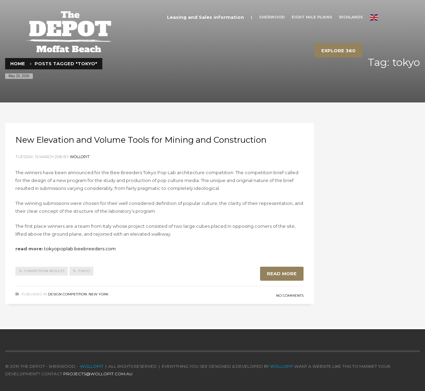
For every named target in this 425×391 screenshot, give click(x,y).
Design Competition (67, 294)
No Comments (290, 295)
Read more (282, 273)
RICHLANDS (351, 17)
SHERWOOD (272, 17)
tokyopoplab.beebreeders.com (80, 248)
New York (98, 294)
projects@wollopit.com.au (97, 373)
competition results (44, 271)
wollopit (80, 156)
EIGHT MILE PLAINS (312, 17)
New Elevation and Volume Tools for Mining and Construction (141, 140)
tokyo (84, 271)
